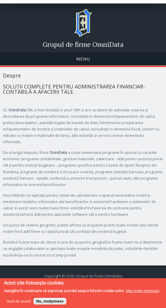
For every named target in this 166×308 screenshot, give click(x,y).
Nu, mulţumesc (50, 303)
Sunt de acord (18, 303)
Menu (83, 59)
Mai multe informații (142, 293)
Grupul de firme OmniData (83, 44)
